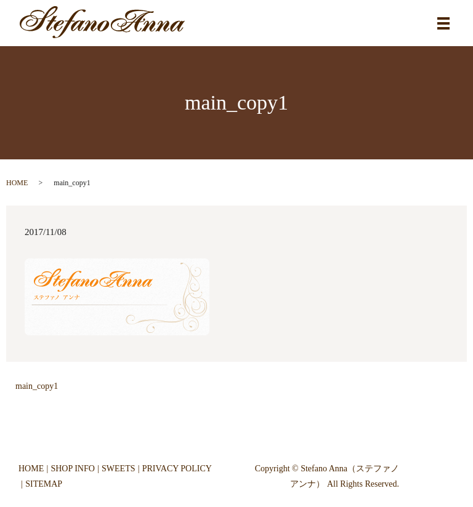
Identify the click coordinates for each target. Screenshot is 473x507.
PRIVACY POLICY (177, 468)
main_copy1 (36, 386)
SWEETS (118, 468)
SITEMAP (43, 484)
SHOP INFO (72, 468)
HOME (17, 182)
